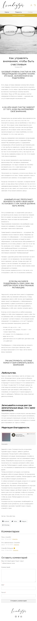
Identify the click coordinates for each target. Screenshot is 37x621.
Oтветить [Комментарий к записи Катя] (14, 539)
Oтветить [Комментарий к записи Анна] (15, 550)
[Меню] (35, 5)
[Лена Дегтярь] (13, 5)
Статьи (30, 12)
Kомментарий (5, 567)
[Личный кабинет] (31, 5)
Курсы (7, 12)
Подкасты (18, 12)
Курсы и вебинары (18, 15)
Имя (2, 585)
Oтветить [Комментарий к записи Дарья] (16, 544)
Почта (3, 592)
